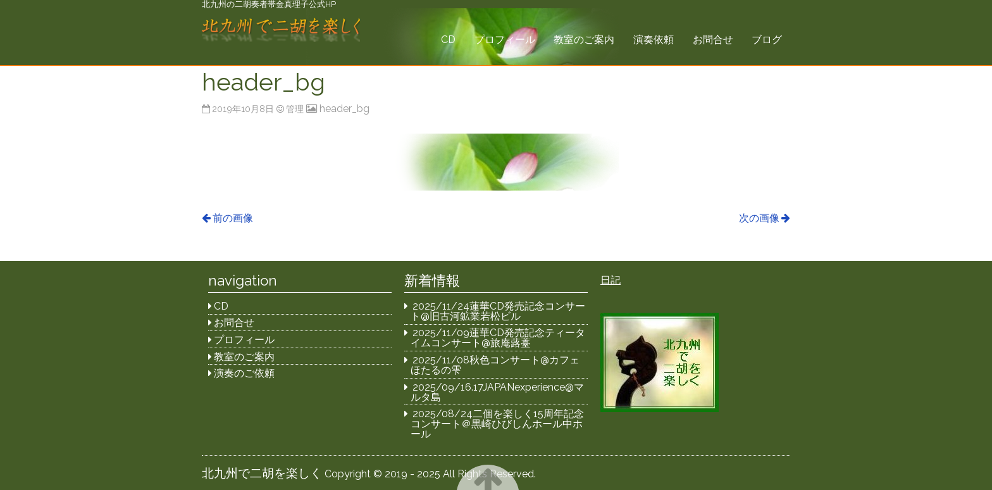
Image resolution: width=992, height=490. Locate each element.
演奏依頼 (653, 40)
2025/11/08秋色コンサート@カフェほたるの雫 (495, 365)
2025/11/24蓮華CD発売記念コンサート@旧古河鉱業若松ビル (498, 311)
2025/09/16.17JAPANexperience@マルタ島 (498, 392)
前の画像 (233, 218)
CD (448, 40)
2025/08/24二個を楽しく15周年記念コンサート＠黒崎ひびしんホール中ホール (498, 424)
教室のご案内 (584, 40)
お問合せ (713, 40)
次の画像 (759, 218)
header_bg (344, 109)
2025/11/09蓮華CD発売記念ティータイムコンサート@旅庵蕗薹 (498, 338)
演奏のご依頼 (244, 373)
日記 (610, 280)
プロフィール (504, 40)
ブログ (767, 40)
